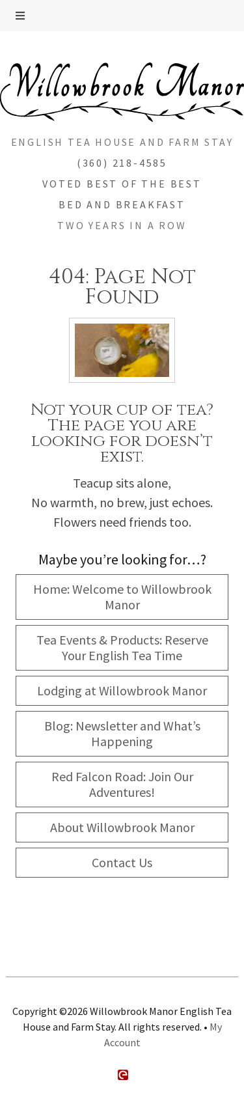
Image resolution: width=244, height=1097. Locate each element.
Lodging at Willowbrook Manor (122, 690)
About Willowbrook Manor (122, 827)
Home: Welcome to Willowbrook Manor (122, 597)
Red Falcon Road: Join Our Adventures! (122, 784)
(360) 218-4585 (122, 162)
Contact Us (122, 862)
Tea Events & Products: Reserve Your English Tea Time (122, 647)
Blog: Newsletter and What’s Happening (122, 733)
